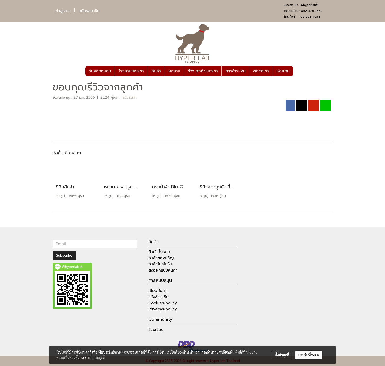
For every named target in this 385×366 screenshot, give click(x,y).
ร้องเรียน (156, 330)
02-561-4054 (310, 17)
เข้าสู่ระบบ (63, 11)
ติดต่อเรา (261, 71)
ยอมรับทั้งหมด (308, 355)
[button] (298, 71)
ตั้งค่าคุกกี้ (282, 355)
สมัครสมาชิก (89, 11)
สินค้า (156, 71)
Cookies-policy (162, 303)
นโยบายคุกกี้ (96, 357)
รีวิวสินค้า (130, 97)
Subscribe (64, 255)
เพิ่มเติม (282, 71)
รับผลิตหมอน (100, 71)
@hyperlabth (309, 5)
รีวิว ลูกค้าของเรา (203, 71)
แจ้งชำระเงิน (158, 297)
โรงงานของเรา (131, 71)
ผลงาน (174, 71)
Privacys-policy (162, 309)
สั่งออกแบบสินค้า (162, 270)
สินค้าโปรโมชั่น (160, 264)
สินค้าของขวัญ (161, 258)
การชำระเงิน (235, 71)
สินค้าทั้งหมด (159, 252)
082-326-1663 (311, 11)
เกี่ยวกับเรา (157, 291)
